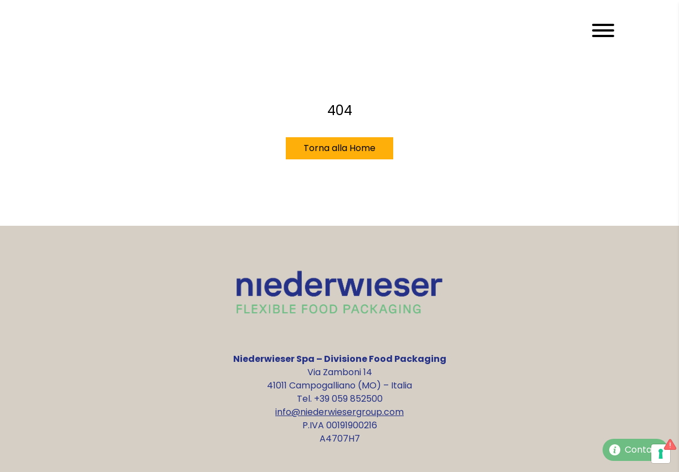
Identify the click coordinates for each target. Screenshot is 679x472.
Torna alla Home (339, 148)
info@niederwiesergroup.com (339, 412)
